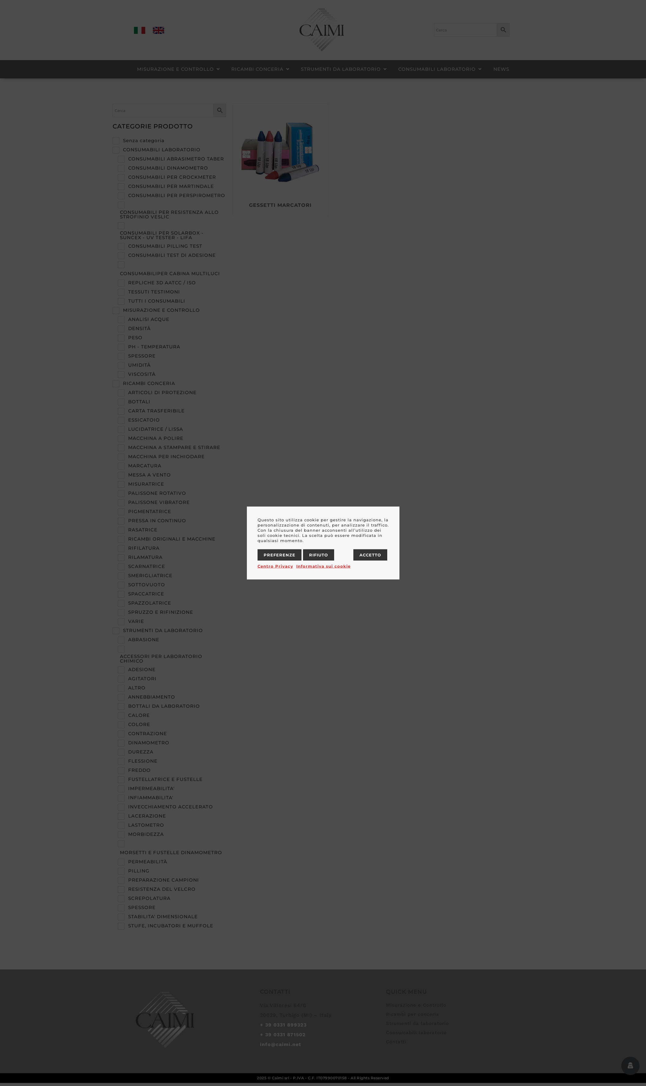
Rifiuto (318, 554)
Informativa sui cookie (323, 566)
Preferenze (279, 554)
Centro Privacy (275, 566)
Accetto (370, 554)
